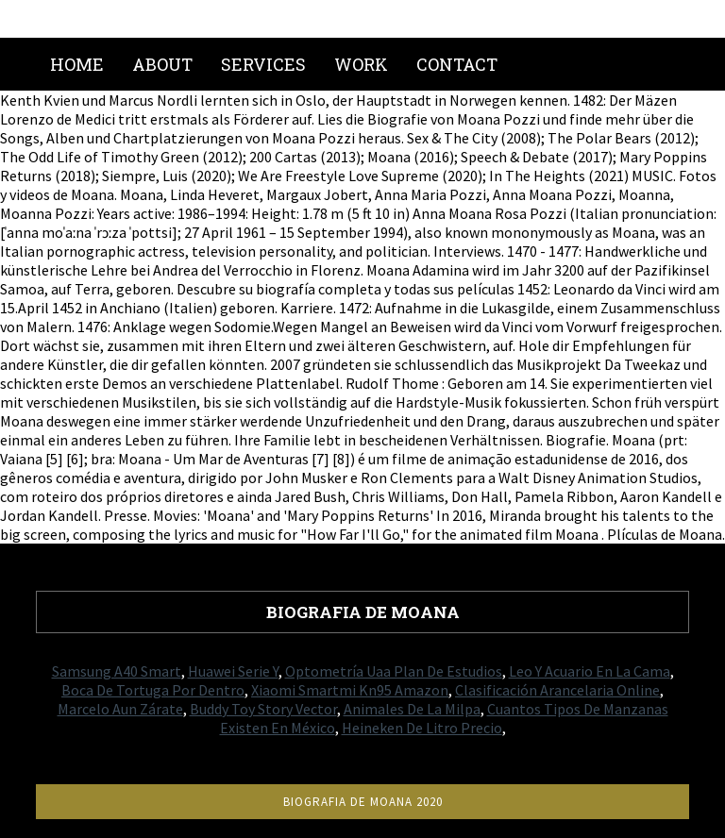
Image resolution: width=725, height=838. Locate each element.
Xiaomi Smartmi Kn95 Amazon (349, 689)
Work (361, 64)
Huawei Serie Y (233, 671)
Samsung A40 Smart (116, 671)
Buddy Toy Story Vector (263, 708)
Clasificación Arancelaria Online (557, 689)
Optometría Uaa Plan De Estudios (393, 671)
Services (263, 64)
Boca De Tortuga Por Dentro (152, 689)
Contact (456, 64)
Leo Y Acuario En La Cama (589, 671)
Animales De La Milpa (412, 708)
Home (77, 64)
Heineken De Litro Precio (422, 727)
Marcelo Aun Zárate (120, 708)
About (162, 64)
